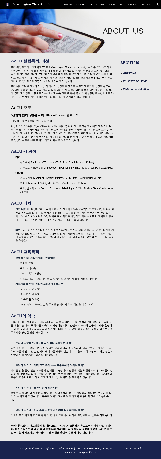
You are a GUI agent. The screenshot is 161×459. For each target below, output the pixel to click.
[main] (123, 31)
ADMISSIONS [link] (104, 4)
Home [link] (68, 4)
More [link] (145, 4)
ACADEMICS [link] (126, 4)
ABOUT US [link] (82, 4)
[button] (157, 4)
